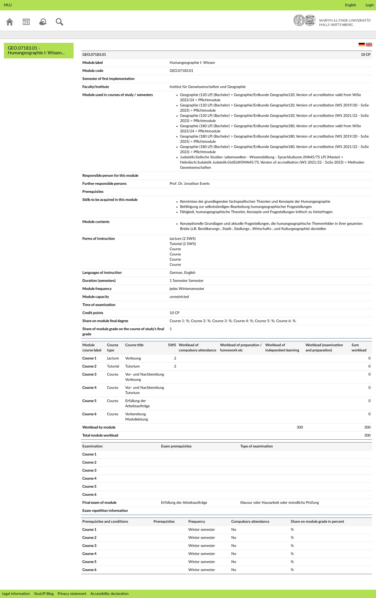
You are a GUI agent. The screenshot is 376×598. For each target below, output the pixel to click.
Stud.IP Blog (44, 594)
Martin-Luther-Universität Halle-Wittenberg (332, 20)
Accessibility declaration (109, 594)
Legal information (16, 594)
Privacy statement (72, 594)
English (350, 5)
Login (370, 5)
